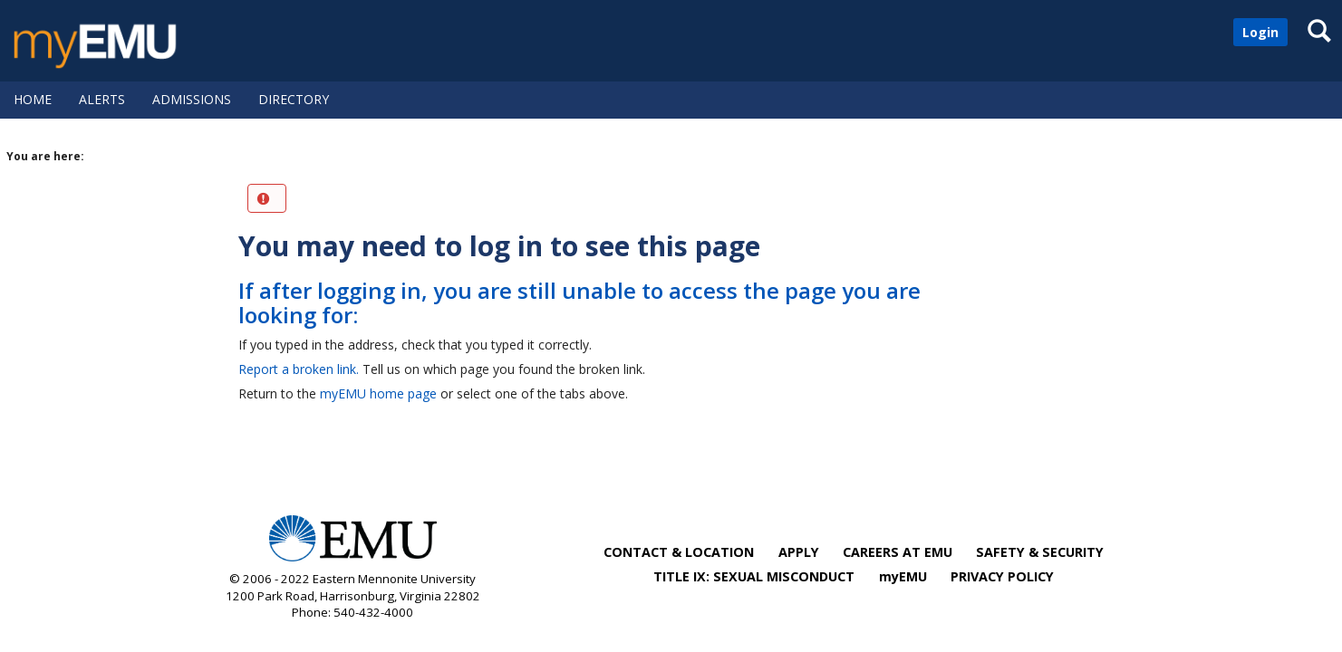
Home (33, 99)
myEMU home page (378, 393)
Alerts (102, 99)
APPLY (798, 552)
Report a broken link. (298, 369)
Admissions (191, 99)
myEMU (903, 576)
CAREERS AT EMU (897, 552)
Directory (293, 99)
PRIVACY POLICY (1002, 576)
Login (1260, 32)
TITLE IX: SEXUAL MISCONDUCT (753, 576)
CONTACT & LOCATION (678, 552)
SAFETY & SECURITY (1040, 552)
